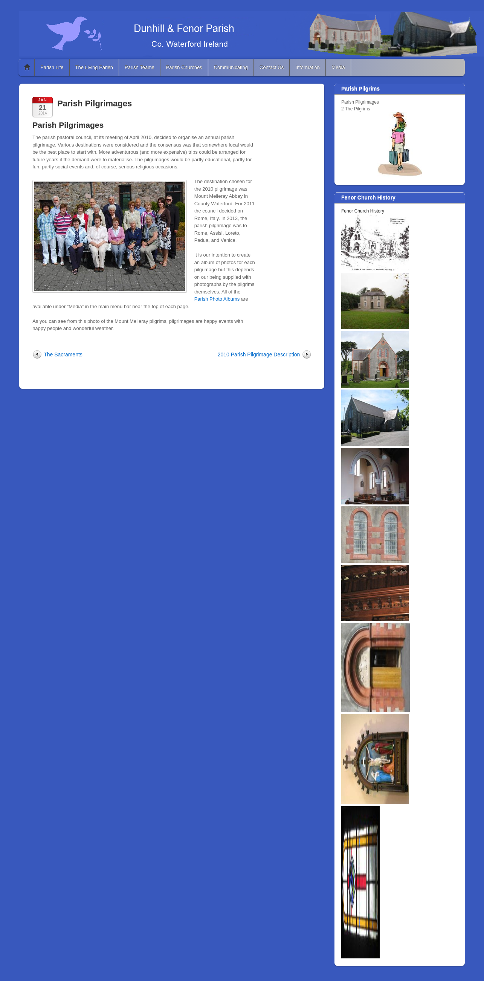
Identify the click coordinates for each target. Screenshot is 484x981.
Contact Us (272, 67)
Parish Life (51, 67)
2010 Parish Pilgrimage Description (259, 354)
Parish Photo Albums (217, 299)
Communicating (231, 67)
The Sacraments (63, 354)
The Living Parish (94, 67)
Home (27, 67)
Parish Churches (184, 67)
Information (307, 67)
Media (338, 67)
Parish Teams (139, 67)
